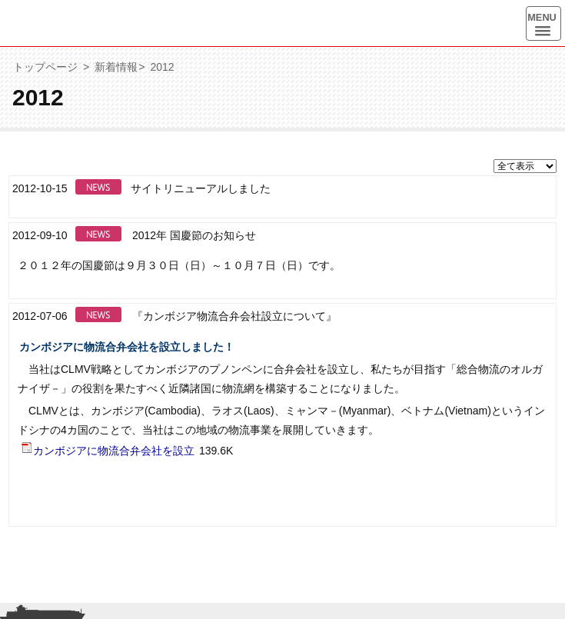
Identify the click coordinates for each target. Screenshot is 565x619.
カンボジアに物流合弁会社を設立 (107, 450)
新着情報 (116, 67)
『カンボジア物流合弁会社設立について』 (234, 316)
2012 (162, 67)
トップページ (45, 67)
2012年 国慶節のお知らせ (194, 235)
